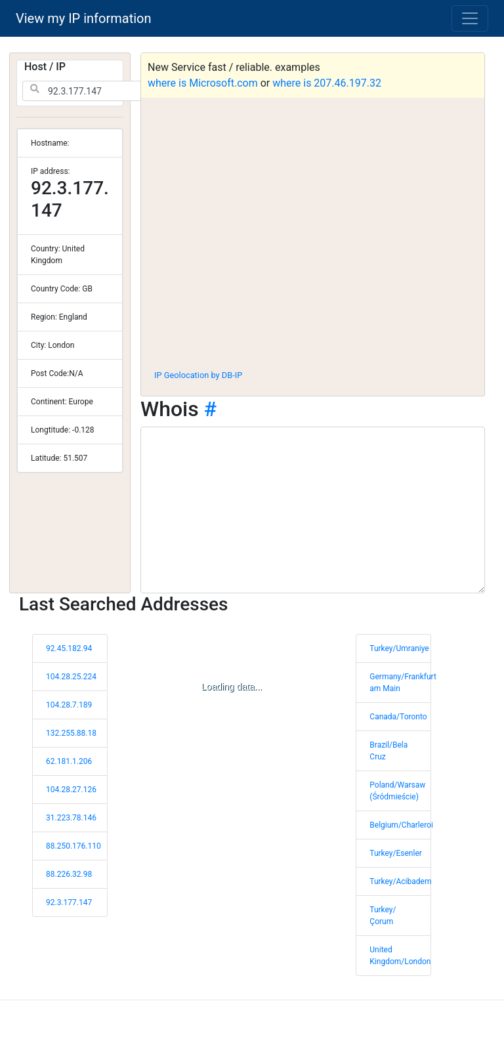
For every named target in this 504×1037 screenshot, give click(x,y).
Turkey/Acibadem (400, 881)
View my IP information (84, 18)
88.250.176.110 (73, 846)
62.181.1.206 (69, 761)
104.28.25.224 (71, 676)
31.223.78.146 (71, 817)
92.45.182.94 (69, 648)
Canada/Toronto (398, 716)
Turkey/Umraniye (399, 648)
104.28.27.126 (71, 789)
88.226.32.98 (69, 874)
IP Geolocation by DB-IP (198, 375)
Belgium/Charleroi (401, 825)
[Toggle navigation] (470, 18)
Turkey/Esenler (395, 853)
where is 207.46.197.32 (326, 83)
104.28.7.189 (69, 704)
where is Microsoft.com (203, 83)
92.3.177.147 (69, 902)
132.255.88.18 (71, 733)
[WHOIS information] (312, 510)
